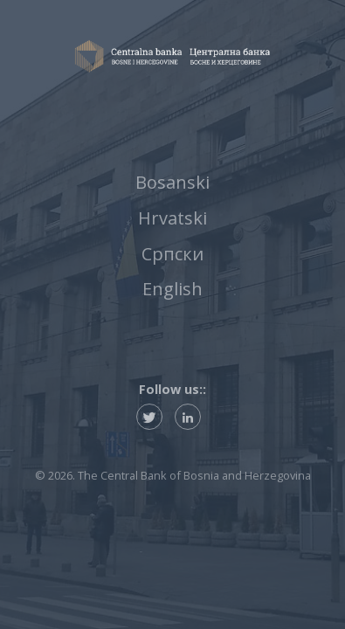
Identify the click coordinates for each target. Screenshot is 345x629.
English (172, 289)
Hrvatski (172, 218)
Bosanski (172, 182)
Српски (172, 254)
